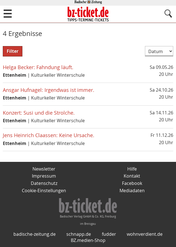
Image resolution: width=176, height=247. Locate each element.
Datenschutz (44, 183)
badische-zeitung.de (34, 234)
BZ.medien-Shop (88, 240)
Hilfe (132, 169)
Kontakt (132, 176)
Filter (12, 51)
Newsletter (43, 169)
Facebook (132, 183)
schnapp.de (78, 234)
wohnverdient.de (145, 234)
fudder (109, 234)
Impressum (44, 176)
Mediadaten (132, 190)
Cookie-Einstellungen (44, 190)
